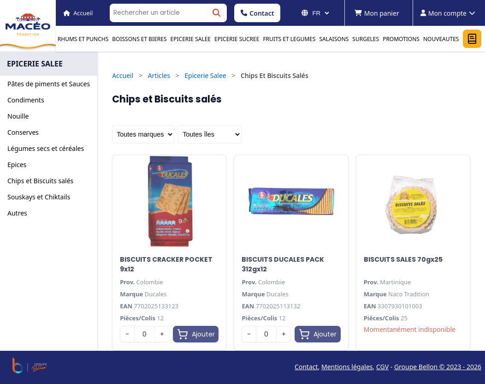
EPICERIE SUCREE (236, 39)
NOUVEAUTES (441, 39)
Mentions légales (347, 366)
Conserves (23, 132)
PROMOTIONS (401, 39)
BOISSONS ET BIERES (139, 39)
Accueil (122, 75)
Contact (257, 13)
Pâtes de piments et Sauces (48, 83)
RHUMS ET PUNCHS (83, 39)
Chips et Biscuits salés (40, 180)
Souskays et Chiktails (38, 196)
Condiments (25, 100)
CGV (382, 366)
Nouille (18, 116)
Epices (16, 164)
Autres (17, 213)
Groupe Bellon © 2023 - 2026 (437, 366)
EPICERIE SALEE (191, 39)
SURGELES (365, 39)
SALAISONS (334, 39)
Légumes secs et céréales (45, 148)
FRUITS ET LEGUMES (289, 39)
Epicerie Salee (205, 75)
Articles (159, 75)
